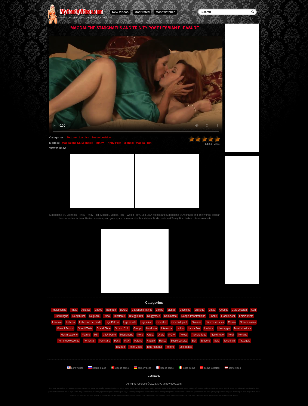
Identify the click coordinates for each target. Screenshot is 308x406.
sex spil (86, 395)
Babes (98, 309)
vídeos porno (120, 368)
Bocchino (185, 309)
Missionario (126, 334)
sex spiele (211, 392)
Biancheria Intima (142, 309)
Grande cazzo (248, 322)
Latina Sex (194, 328)
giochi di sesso (254, 392)
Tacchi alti (229, 340)
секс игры (203, 392)
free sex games (68, 388)
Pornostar (89, 340)
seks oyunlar (94, 395)
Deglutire (94, 316)
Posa (117, 340)
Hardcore (151, 328)
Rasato (151, 340)
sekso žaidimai (181, 395)
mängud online (253, 388)
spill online (159, 388)
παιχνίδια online (85, 392)
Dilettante (119, 316)
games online (79, 388)
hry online (210, 388)
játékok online (229, 388)
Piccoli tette (217, 334)
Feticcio (70, 322)
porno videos (143, 368)
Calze (212, 309)
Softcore (205, 340)
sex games (195, 392)
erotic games (233, 395)
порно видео (97, 368)
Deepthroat (78, 316)
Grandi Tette (104, 328)
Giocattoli (161, 322)
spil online (176, 388)
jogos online (109, 388)
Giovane (196, 322)
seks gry (127, 395)
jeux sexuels (244, 392)
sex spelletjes (118, 395)
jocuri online (218, 388)
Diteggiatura (136, 316)
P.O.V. (171, 334)
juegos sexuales (221, 392)
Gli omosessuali (215, 322)
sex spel (80, 395)
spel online (167, 388)
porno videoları (210, 368)
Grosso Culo (122, 328)
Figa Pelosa (112, 322)
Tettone (72, 137)
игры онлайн (99, 388)
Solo (216, 340)
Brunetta (199, 309)
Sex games (185, 346)
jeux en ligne (139, 388)
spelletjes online (241, 388)
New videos (120, 12)
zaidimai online (64, 392)
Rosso (162, 340)
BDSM (124, 309)
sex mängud (160, 395)
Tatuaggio (244, 340)
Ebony (213, 316)
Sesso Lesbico (101, 137)
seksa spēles (171, 395)
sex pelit (152, 395)
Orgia (150, 334)
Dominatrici (170, 316)
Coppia (223, 309)
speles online (53, 392)
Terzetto (120, 346)
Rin (149, 142)
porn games (223, 395)
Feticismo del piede (90, 322)
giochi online (149, 388)
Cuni (253, 309)
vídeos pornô (134, 392)
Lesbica (84, 137)
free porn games (55, 388)
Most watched (166, 12)
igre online (95, 392)
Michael (128, 142)
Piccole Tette (199, 334)
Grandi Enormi (65, 328)
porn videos (75, 368)
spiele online (129, 388)
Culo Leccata (239, 309)
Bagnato (111, 309)
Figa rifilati (146, 322)
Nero (140, 334)
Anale (74, 309)
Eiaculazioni (228, 316)
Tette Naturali (154, 346)
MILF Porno (109, 334)
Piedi (231, 334)
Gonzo (231, 322)
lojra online (74, 392)
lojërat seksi (213, 395)
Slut (194, 340)
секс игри (191, 395)
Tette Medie (135, 346)
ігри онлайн (193, 388)
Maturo (86, 334)
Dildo (107, 316)
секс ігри (145, 395)
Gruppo (137, 328)
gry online (202, 388)
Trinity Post (113, 142)
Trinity (99, 142)
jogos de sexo (233, 392)
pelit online (184, 388)
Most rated (142, 12)
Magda (140, 142)
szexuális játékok (202, 395)
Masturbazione (242, 328)
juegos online (119, 388)
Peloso (184, 334)
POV (127, 340)
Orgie (161, 334)
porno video (233, 368)
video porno (187, 368)
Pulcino (138, 340)
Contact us (154, 375)
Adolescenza (59, 309)
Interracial (166, 328)
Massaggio (224, 328)
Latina (180, 328)
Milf (96, 334)
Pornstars (104, 340)
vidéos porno (165, 368)
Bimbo (159, 309)
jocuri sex (103, 395)
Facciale (57, 322)
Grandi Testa (85, 328)
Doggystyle (153, 316)
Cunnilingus (61, 316)
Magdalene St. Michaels (77, 142)
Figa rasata (129, 322)
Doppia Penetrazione (193, 316)
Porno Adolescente (68, 340)
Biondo (171, 309)
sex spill (73, 395)
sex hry (110, 395)
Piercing (242, 334)
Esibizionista (246, 316)
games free (89, 388)
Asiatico (85, 309)
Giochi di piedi (179, 322)
